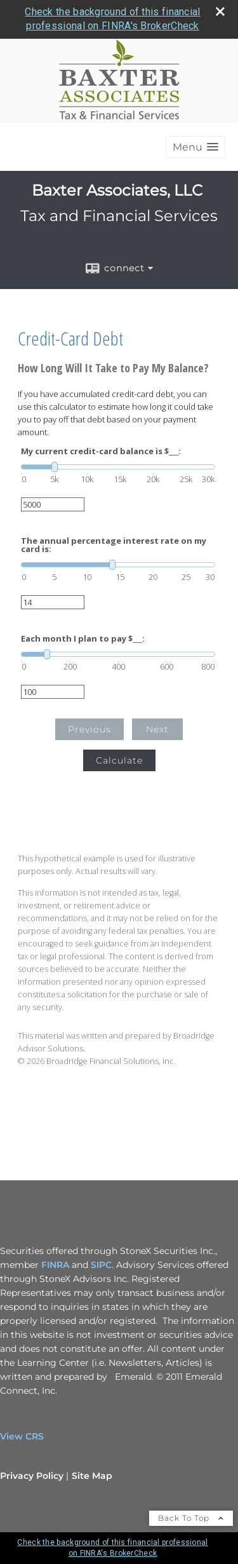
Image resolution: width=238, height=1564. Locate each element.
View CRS (22, 1436)
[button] (195, 147)
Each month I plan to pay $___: (83, 639)
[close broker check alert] (220, 11)
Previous (89, 729)
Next (157, 729)
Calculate (119, 760)
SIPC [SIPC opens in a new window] (101, 1265)
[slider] (118, 466)
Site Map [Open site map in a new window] (92, 1475)
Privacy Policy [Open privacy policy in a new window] (31, 1475)
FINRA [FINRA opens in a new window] (55, 1265)
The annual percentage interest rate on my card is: (113, 545)
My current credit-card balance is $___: (101, 451)
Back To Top (191, 1518)
